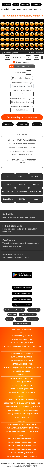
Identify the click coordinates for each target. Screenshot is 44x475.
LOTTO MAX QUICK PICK (15, 399)
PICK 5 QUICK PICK (30, 414)
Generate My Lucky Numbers (22, 117)
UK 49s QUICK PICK (33, 367)
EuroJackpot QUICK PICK (22, 357)
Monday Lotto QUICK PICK (22, 389)
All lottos (19, 319)
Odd (17, 66)
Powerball (5, 9)
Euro (19, 9)
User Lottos (8, 124)
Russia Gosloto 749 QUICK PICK (22, 446)
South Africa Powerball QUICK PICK (22, 431)
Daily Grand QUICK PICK (29, 403)
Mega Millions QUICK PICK (22, 343)
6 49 (30, 9)
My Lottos (37, 124)
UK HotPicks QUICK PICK (13, 367)
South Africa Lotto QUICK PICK (22, 424)
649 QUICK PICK (32, 399)
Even (23, 66)
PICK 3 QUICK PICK (30, 410)
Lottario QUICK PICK (13, 407)
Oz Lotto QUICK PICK (22, 382)
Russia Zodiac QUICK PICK (22, 453)
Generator (6, 4)
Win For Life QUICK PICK (21, 339)
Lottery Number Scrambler (22, 299)
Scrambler (25, 4)
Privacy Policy (18, 466)
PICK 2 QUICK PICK (13, 410)
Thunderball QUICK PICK (22, 360)
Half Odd (30, 66)
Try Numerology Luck (9, 52)
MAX (25, 9)
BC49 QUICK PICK (11, 403)
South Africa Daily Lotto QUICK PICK (22, 428)
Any (11, 66)
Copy (31, 52)
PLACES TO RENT (30, 466)
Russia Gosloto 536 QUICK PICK (22, 442)
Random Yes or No (8, 464)
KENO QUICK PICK (22, 417)
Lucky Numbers (33, 310)
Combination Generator (22, 293)
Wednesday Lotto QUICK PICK (22, 392)
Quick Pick (12, 314)
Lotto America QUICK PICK (14, 346)
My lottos (9, 319)
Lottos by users (32, 319)
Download (39, 52)
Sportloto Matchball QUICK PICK (22, 456)
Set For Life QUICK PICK (21, 364)
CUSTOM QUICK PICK (28, 314)
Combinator (36, 4)
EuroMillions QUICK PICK (22, 353)
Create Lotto (23, 124)
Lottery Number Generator (22, 288)
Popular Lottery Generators (14, 310)
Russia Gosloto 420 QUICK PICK (22, 449)
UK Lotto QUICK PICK (22, 371)
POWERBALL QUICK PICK (22, 336)
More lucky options (21, 78)
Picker (15, 4)
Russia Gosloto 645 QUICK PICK (22, 438)
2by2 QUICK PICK (34, 346)
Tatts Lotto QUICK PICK (22, 385)
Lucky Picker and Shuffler (22, 305)
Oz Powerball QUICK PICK (22, 378)
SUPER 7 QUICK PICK (31, 407)
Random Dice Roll (22, 464)
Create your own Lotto (22, 323)
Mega (13, 9)
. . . (41, 9)
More (36, 199)
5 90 (35, 9)
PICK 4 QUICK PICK (13, 414)
